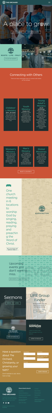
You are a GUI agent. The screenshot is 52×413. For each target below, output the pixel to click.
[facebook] (3, 403)
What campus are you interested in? (42, 357)
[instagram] (6, 403)
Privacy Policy (38, 401)
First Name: (26, 351)
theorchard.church (25, 388)
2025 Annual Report (39, 399)
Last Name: (39, 351)
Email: (25, 356)
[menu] (49, 2)
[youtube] (8, 403)
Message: (26, 362)
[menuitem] (26, 391)
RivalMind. (4, 407)
